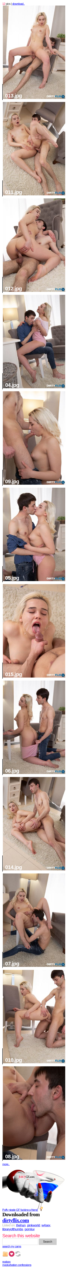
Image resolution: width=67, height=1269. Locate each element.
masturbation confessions (16, 1265)
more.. (6, 1164)
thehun (21, 1225)
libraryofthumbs (12, 1229)
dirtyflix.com (15, 1220)
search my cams (11, 1246)
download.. (18, 3)
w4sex (45, 1225)
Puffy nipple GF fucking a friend (23, 1209)
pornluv (30, 1229)
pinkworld (33, 1225)
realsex (6, 1261)
